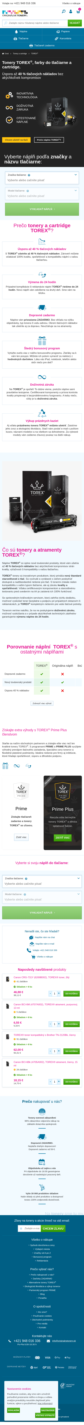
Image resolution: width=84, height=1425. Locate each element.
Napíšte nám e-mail (42, 943)
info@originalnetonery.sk (64, 1341)
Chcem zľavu (53, 1228)
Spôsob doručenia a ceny (42, 1245)
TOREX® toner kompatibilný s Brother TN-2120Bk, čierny (45, 1035)
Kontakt (42, 1327)
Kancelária (63, 38)
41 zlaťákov (22, 981)
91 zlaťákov (22, 1039)
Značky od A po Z (42, 1253)
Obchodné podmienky (42, 1319)
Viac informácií (45, 1403)
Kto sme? (42, 1312)
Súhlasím (13, 1410)
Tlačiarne (21, 38)
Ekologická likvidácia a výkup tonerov (42, 1286)
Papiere (63, 31)
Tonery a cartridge (20, 54)
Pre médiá (42, 1323)
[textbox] (42, 180)
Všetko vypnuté (45, 1415)
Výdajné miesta (42, 1249)
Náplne (21, 31)
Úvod (7, 54)
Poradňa (42, 1298)
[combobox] (42, 177)
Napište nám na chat (42, 937)
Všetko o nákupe (71, 3)
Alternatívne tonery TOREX (42, 1282)
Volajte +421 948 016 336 (42, 950)
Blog (42, 1294)
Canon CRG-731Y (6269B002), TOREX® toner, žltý (41, 977)
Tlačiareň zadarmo (41, 45)
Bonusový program (42, 1257)
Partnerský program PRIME (42, 1290)
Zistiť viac (21, 837)
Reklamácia (42, 1260)
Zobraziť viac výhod (42, 703)
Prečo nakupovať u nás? (42, 1274)
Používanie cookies (42, 1316)
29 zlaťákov (22, 1069)
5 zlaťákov (21, 1012)
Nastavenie (48, 1410)
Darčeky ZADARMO (42, 1278)
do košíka (71, 993)
